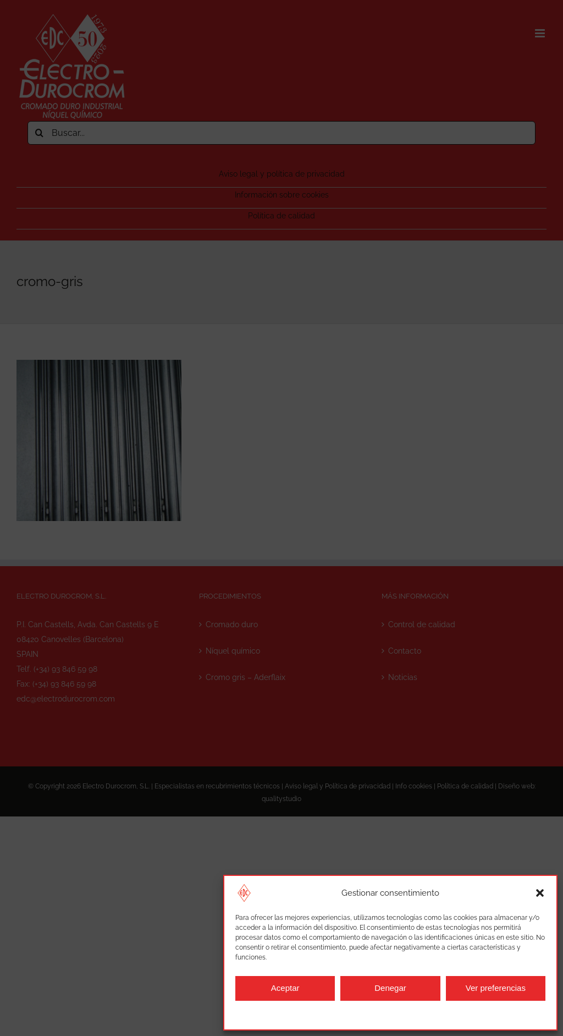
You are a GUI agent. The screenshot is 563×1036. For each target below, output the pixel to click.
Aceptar (285, 988)
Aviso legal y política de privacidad (378, 1014)
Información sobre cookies (279, 1014)
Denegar (390, 988)
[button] (539, 892)
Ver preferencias (496, 988)
